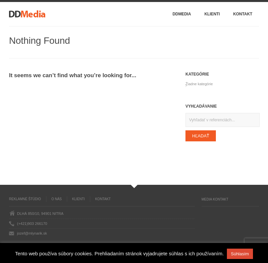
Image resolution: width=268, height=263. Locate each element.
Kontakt (242, 14)
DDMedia (181, 14)
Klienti (212, 14)
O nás (56, 199)
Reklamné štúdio (25, 199)
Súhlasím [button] (240, 253)
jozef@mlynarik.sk (32, 233)
